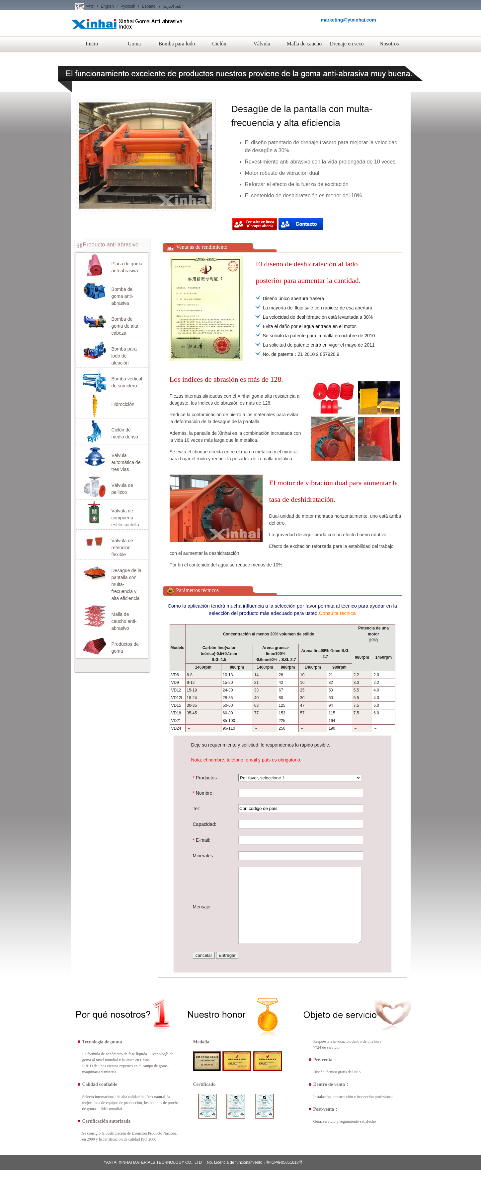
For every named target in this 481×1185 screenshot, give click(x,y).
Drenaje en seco (346, 43)
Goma (134, 43)
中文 (90, 6)
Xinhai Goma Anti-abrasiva (127, 29)
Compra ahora (254, 224)
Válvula (261, 43)
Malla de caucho (304, 43)
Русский (127, 6)
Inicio (92, 43)
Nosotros (389, 43)
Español (149, 6)
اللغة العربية (173, 6)
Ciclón (219, 43)
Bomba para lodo (176, 43)
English (107, 6)
